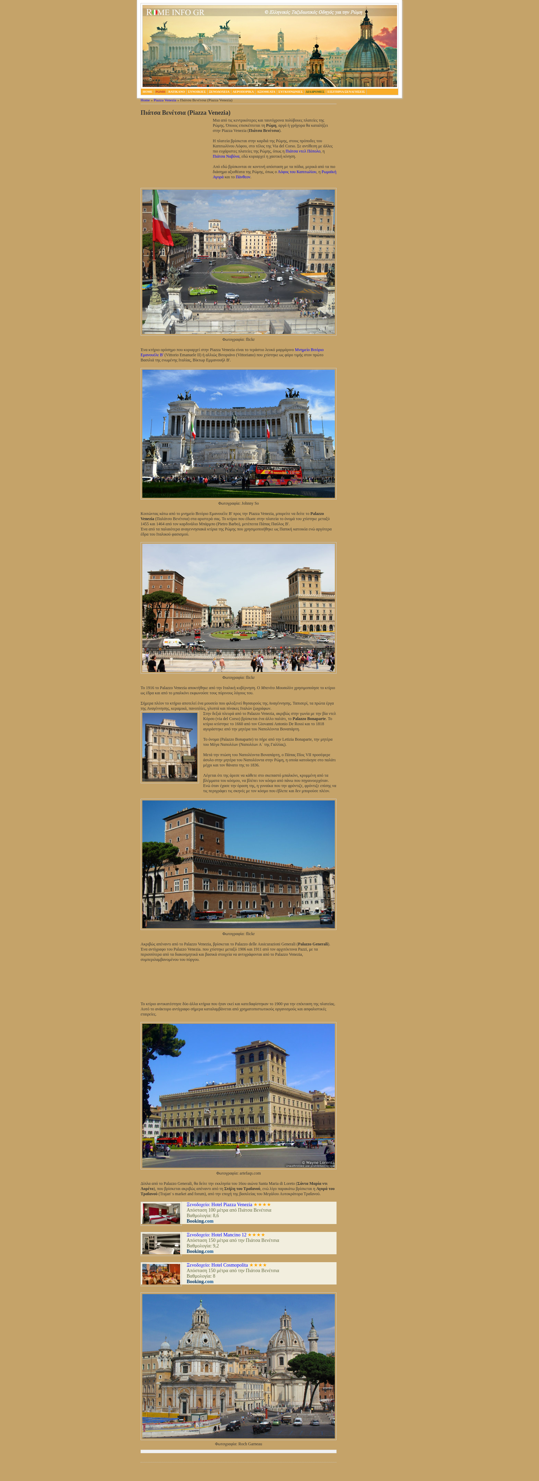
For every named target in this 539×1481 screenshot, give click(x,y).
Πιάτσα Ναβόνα (226, 156)
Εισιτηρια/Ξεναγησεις (346, 91)
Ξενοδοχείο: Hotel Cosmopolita (217, 1265)
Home (145, 100)
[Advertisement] (175, 152)
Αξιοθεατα (266, 91)
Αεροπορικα (243, 91)
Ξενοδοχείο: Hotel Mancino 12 (216, 1234)
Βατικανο (176, 91)
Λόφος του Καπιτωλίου (297, 171)
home (148, 91)
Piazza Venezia (165, 100)
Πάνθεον (243, 177)
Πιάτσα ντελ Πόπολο (303, 151)
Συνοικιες (197, 91)
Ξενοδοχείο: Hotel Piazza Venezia (219, 1204)
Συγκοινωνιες (290, 91)
